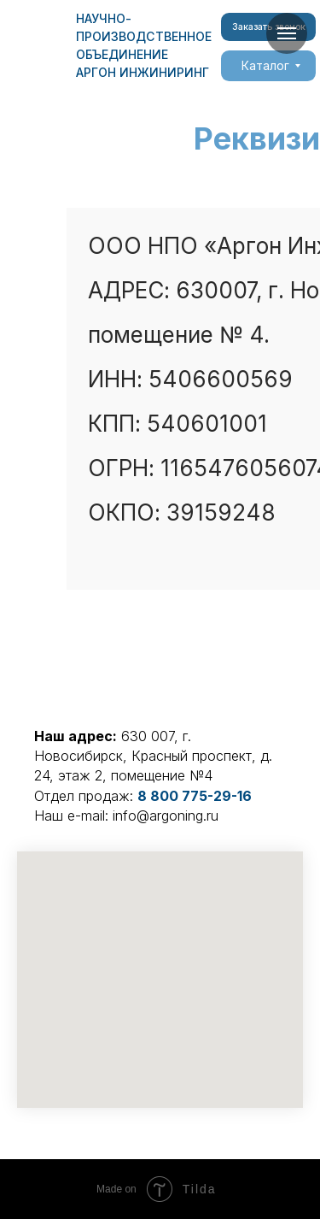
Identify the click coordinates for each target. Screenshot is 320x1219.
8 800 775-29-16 (194, 795)
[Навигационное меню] (286, 33)
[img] (38, 44)
